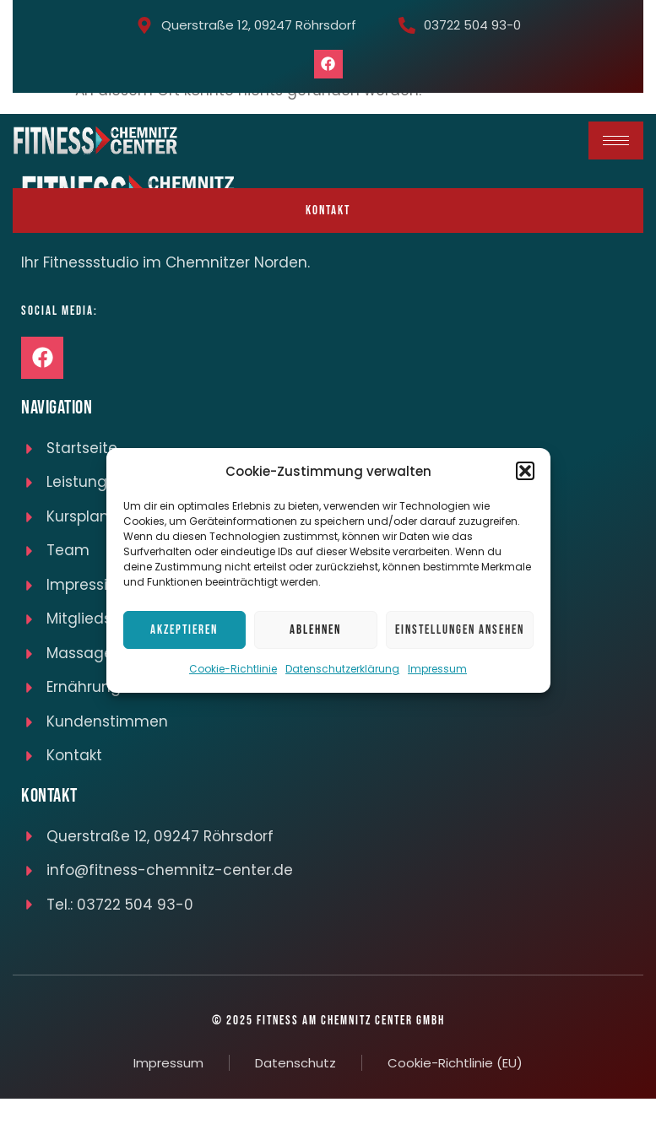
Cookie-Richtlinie (233, 669)
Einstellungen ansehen (459, 630)
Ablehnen (315, 630)
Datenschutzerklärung (342, 669)
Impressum (437, 669)
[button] (525, 470)
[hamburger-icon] (615, 140)
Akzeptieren (184, 630)
